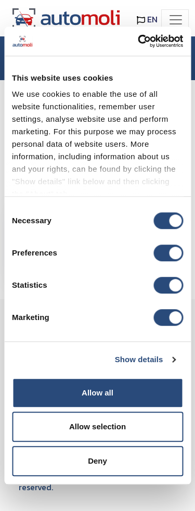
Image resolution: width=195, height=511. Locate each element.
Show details (139, 359)
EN (147, 19)
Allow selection (97, 426)
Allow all (97, 392)
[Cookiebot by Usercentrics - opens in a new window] (139, 41)
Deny (97, 460)
